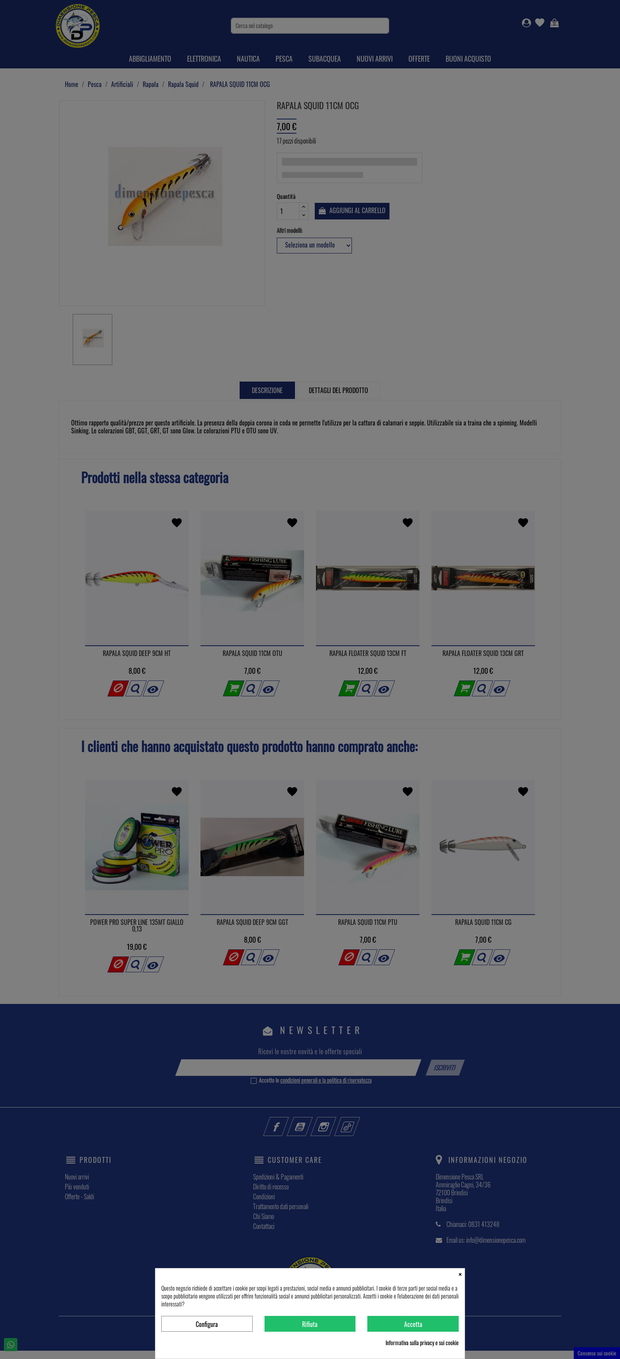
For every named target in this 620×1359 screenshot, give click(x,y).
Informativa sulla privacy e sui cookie (422, 1343)
